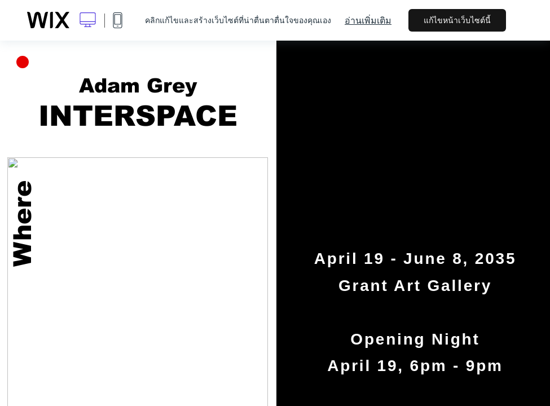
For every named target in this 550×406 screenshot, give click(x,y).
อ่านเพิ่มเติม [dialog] (368, 20)
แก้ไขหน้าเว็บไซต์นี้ (457, 20)
